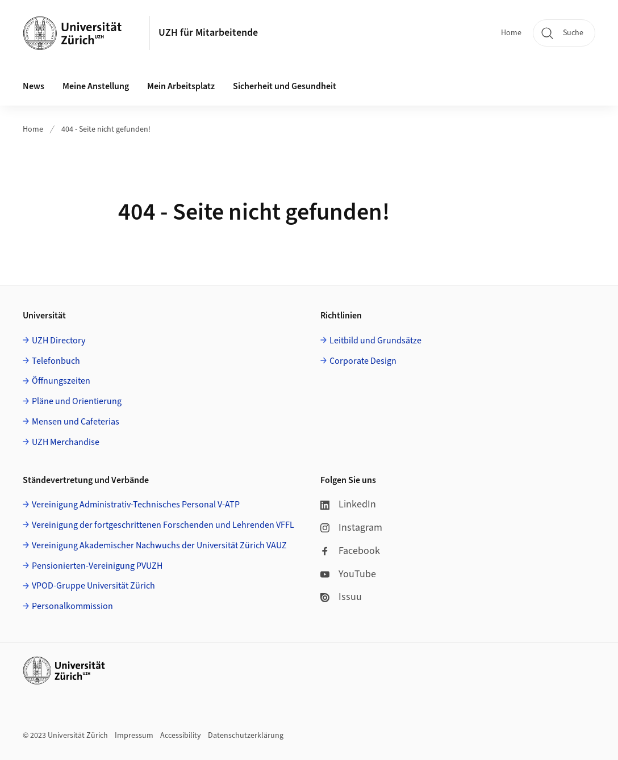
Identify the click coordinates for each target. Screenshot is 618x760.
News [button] (33, 86)
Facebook (350, 551)
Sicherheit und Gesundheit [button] (284, 86)
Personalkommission (72, 606)
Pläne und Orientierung (77, 401)
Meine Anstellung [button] (95, 86)
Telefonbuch (56, 361)
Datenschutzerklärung (245, 735)
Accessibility (180, 735)
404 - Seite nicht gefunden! (106, 129)
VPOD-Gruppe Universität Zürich (93, 586)
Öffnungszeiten (61, 381)
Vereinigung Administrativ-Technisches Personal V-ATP (136, 504)
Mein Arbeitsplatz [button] (181, 86)
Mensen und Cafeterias (75, 421)
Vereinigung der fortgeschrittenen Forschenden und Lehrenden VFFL (163, 525)
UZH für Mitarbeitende (208, 33)
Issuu (341, 597)
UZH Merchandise (65, 442)
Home (511, 33)
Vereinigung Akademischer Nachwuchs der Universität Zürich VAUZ (159, 545)
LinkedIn (348, 504)
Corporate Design (362, 361)
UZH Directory (58, 340)
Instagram (351, 527)
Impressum (134, 735)
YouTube (348, 574)
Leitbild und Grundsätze (375, 340)
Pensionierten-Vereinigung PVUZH (97, 566)
